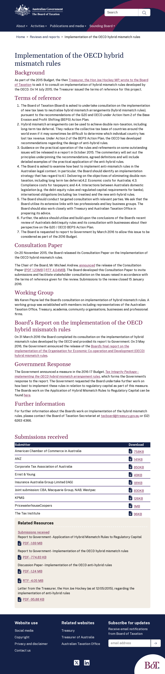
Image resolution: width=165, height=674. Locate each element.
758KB (139, 452)
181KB (138, 483)
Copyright (22, 637)
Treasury (68, 630)
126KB (138, 498)
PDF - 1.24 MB (32, 571)
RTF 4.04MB (54, 270)
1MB (137, 506)
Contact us (23, 650)
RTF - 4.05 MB (33, 581)
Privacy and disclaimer (31, 644)
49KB (138, 475)
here (27, 395)
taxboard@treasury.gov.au (120, 416)
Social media (24, 630)
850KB (139, 467)
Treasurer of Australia (77, 637)
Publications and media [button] (67, 26)
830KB (139, 491)
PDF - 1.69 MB (32, 543)
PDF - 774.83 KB (34, 557)
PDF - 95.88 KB (33, 599)
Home (20, 37)
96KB (138, 514)
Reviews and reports (45, 37)
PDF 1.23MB (34, 270)
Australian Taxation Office (80, 644)
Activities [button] (37, 26)
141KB (138, 459)
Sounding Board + (102, 26)
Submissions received (33, 532)
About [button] (20, 26)
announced (87, 265)
